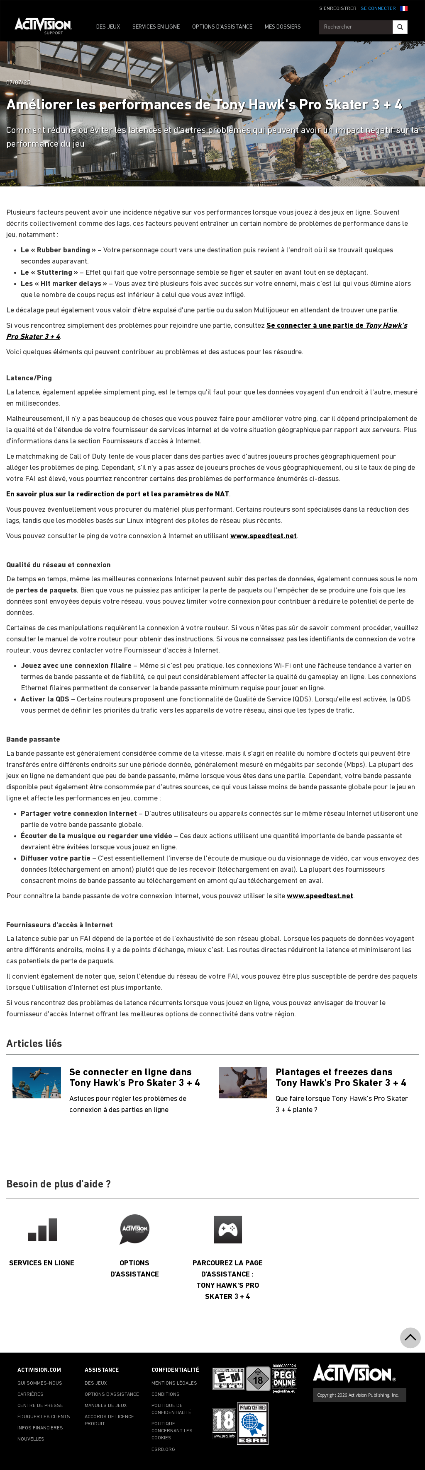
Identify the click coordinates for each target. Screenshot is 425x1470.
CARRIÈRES (30, 1394)
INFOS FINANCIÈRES (40, 1428)
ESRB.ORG (163, 1449)
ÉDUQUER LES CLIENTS (43, 1416)
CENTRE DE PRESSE (40, 1405)
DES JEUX (108, 27)
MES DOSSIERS (283, 27)
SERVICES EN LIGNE (156, 27)
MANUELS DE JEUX (106, 1405)
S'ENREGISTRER (338, 8)
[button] (404, 7)
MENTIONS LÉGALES (174, 1383)
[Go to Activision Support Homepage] (47, 27)
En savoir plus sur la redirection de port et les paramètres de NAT (117, 494)
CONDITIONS (165, 1394)
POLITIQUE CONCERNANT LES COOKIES (172, 1431)
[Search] (400, 27)
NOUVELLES (30, 1439)
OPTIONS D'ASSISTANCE (222, 27)
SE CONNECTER (378, 8)
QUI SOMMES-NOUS (39, 1383)
